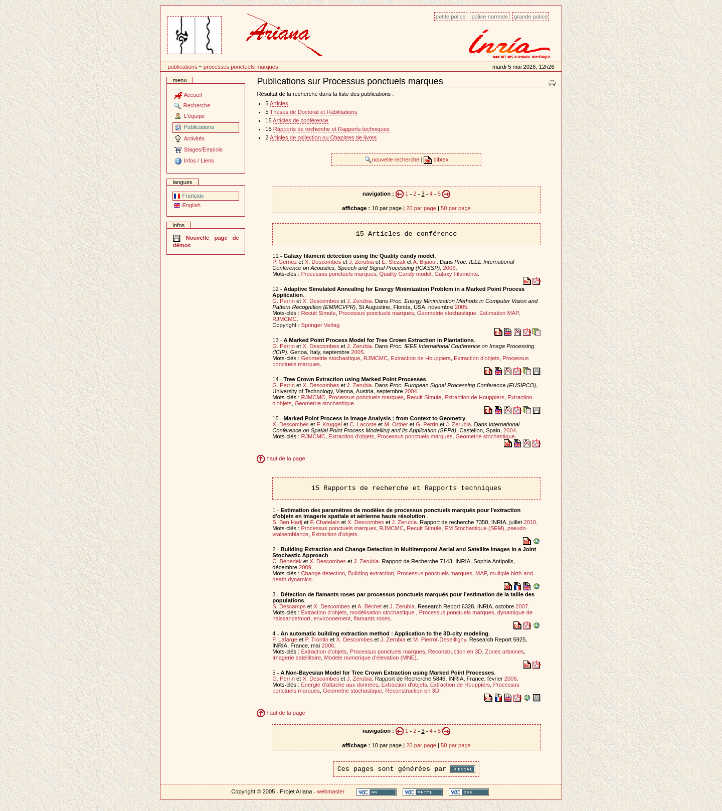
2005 (461, 307)
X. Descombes (323, 262)
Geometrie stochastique (446, 313)
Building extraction (371, 573)
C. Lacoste (362, 424)
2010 (529, 522)
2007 (521, 606)
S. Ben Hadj (287, 522)
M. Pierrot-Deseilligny (439, 639)
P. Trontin (316, 639)
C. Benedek (286, 561)
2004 (411, 391)
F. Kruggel (329, 424)
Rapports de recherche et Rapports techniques (331, 129)
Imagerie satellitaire (296, 658)
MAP (481, 573)
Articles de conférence (300, 120)
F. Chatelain (324, 522)
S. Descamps (289, 606)
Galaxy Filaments (456, 274)
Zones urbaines (504, 651)
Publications (182, 67)
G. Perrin (283, 301)
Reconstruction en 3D (455, 651)
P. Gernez (284, 262)
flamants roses (372, 618)
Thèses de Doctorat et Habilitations (313, 112)
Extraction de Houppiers (420, 358)
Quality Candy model (406, 274)
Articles (279, 103)
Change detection (323, 573)
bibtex (436, 159)
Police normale (489, 17)
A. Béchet (369, 606)
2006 (449, 268)
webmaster (330, 791)
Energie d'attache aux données (339, 685)
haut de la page (281, 458)
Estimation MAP (498, 313)
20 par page (421, 208)
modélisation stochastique (383, 612)
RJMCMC (284, 319)
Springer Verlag (320, 325)
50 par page (456, 208)
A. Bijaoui (424, 262)
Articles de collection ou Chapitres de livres (323, 137)
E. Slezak (393, 262)
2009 (305, 567)
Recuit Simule (318, 313)
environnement (331, 618)
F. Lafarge (284, 639)
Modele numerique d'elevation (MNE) (370, 658)
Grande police (531, 17)
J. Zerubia (361, 262)
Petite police (451, 17)
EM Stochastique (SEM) (474, 528)
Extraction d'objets (476, 358)
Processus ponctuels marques (241, 67)
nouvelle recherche (393, 159)
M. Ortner (396, 424)
